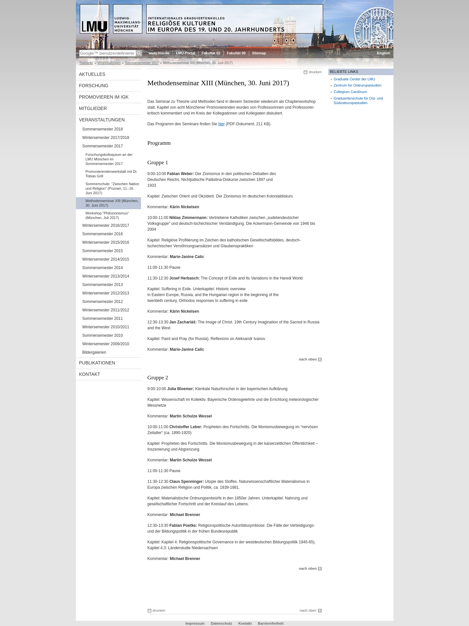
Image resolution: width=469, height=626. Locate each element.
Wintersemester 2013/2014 (105, 276)
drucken (315, 72)
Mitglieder (93, 108)
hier (221, 124)
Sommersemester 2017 (142, 63)
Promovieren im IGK (104, 97)
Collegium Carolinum (350, 92)
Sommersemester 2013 (102, 284)
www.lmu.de (159, 53)
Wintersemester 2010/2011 (105, 327)
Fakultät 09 (236, 53)
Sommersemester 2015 (102, 251)
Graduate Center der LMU (354, 79)
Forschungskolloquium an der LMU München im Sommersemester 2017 (109, 159)
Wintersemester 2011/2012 (105, 310)
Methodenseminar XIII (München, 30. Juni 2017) (112, 203)
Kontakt (89, 374)
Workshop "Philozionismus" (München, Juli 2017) (107, 215)
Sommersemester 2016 (102, 234)
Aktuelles (92, 74)
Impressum (195, 623)
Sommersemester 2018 (102, 129)
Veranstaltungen (109, 63)
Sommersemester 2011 (102, 318)
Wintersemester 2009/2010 (105, 344)
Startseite (86, 63)
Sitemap (259, 53)
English (383, 53)
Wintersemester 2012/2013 (105, 293)
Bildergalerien (94, 352)
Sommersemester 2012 (102, 301)
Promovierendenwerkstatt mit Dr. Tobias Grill (112, 174)
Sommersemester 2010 (102, 335)
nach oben (308, 359)
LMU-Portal (185, 53)
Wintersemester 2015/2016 (105, 242)
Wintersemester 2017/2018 (105, 137)
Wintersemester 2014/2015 (105, 259)
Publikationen (97, 362)
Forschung (93, 85)
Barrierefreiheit (271, 623)
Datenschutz (221, 623)
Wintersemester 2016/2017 (105, 225)
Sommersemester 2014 (102, 267)
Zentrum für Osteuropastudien (358, 85)
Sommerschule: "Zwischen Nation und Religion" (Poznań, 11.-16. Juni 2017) (112, 188)
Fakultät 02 (211, 53)
